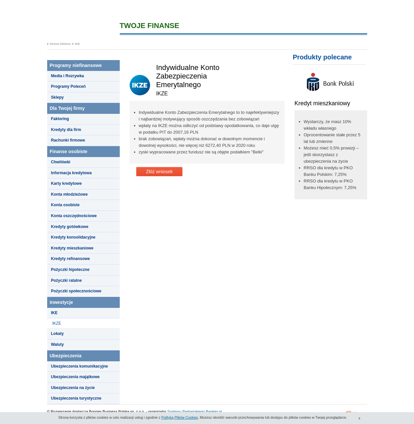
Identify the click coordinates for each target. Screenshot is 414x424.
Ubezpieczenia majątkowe (75, 377)
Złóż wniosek (159, 171)
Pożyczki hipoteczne (70, 269)
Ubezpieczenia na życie (73, 387)
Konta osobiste (65, 205)
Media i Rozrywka (67, 76)
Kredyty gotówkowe (69, 226)
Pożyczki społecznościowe (76, 291)
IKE (77, 44)
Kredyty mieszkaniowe (72, 248)
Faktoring (60, 118)
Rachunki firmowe (68, 140)
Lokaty (57, 333)
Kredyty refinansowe (70, 258)
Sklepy (57, 97)
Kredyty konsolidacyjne (73, 237)
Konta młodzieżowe (69, 194)
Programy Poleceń (68, 86)
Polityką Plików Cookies (179, 417)
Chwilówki (61, 162)
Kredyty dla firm (66, 129)
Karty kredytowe (66, 183)
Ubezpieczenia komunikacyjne (79, 366)
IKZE (56, 323)
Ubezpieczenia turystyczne (76, 398)
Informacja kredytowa (71, 173)
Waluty (57, 344)
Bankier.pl (214, 411)
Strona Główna (60, 44)
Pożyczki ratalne (66, 280)
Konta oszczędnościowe (74, 215)
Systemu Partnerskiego (186, 411)
